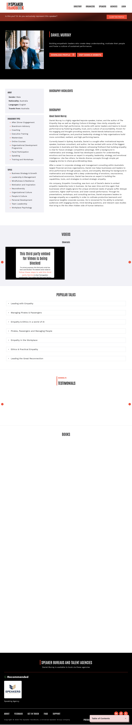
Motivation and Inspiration (23, 185)
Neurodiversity (18, 188)
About (6, 713)
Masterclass (17, 138)
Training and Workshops (22, 159)
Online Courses (18, 141)
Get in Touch (34, 713)
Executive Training (20, 134)
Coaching (16, 130)
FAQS (47, 713)
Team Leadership (19, 204)
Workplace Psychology (22, 207)
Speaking (16, 156)
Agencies (113, 6)
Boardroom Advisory (21, 126)
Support (58, 713)
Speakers (102, 6)
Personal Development (22, 200)
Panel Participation (20, 152)
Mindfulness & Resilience (23, 181)
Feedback (19, 713)
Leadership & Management (24, 177)
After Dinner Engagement (23, 122)
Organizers (90, 6)
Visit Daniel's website (90, 55)
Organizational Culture (22, 192)
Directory (78, 6)
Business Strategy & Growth (24, 173)
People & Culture (19, 196)
